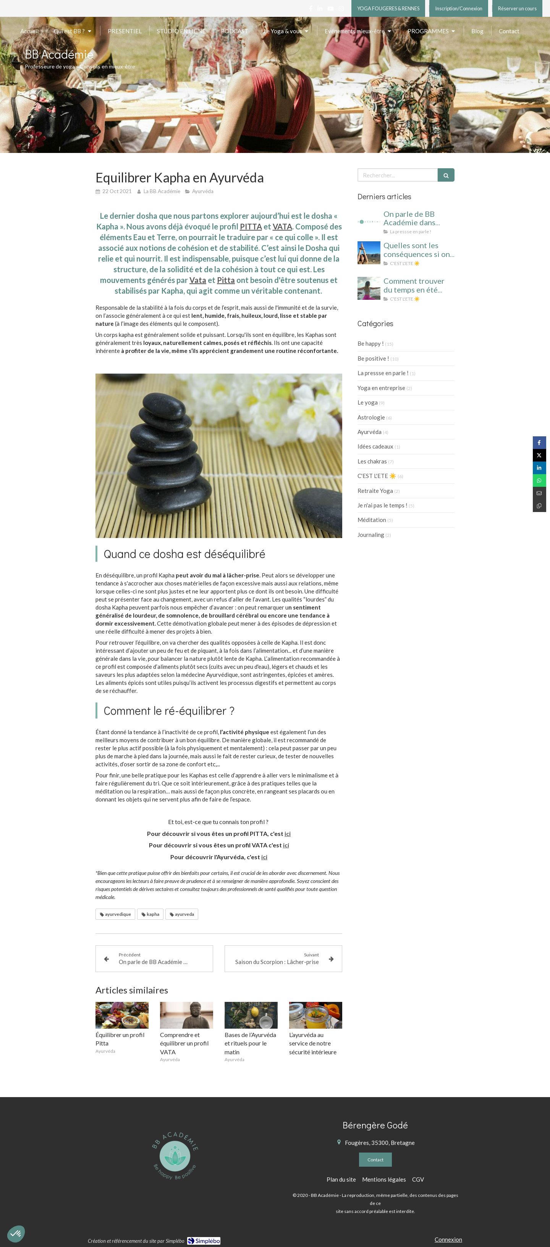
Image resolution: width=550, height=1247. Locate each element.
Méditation (372, 519)
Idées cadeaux (375, 446)
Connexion (448, 1239)
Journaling (371, 534)
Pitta (226, 280)
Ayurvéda (370, 431)
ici (288, 833)
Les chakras (372, 461)
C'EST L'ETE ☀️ (377, 475)
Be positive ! (373, 358)
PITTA (251, 226)
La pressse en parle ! (383, 372)
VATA (282, 226)
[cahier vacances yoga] (369, 252)
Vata (197, 280)
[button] (16, 1234)
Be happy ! (371, 343)
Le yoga (368, 402)
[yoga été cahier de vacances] (369, 288)
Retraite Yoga (375, 490)
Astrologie (371, 417)
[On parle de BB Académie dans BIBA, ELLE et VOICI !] (369, 221)
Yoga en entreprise (381, 387)
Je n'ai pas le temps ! (383, 505)
